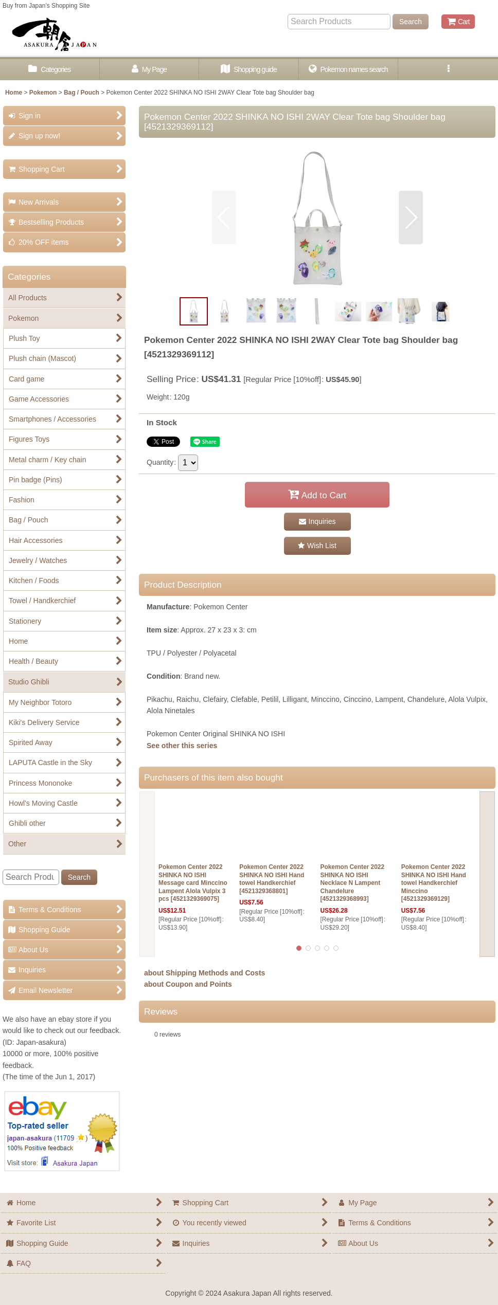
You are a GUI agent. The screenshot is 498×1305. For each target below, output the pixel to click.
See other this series (182, 745)
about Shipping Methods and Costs (204, 973)
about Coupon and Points (188, 984)
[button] (448, 69)
